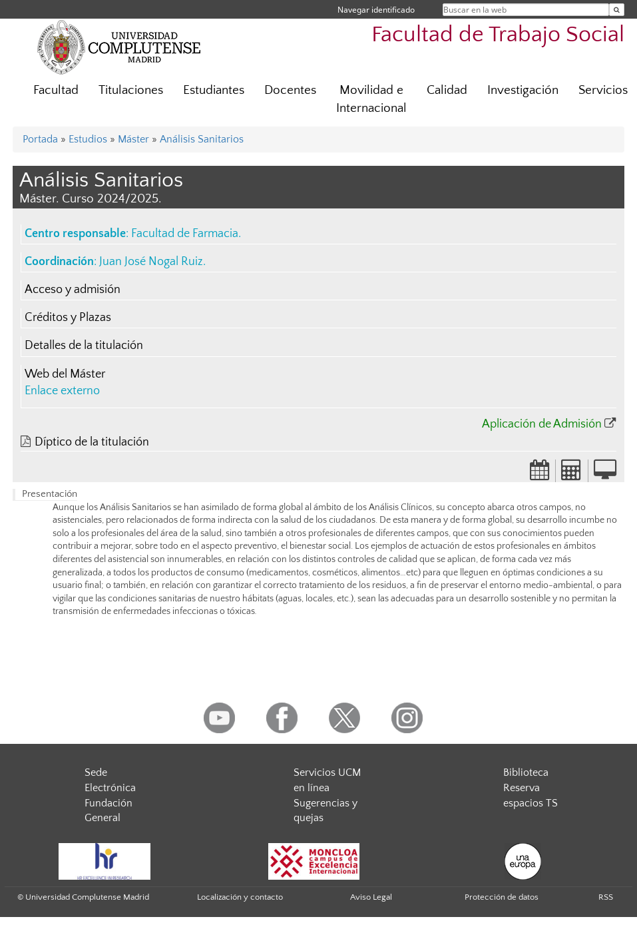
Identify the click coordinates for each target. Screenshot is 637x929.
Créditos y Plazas (68, 317)
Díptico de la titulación (92, 442)
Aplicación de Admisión (542, 424)
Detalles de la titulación (84, 345)
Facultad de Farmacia (184, 233)
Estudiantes (213, 90)
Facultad (56, 90)
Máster (133, 139)
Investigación (522, 90)
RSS (605, 897)
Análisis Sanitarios (202, 139)
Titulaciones (131, 90)
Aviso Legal (371, 897)
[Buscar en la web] (616, 9)
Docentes (290, 90)
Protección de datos (501, 897)
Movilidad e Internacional (371, 99)
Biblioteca (525, 772)
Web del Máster (65, 374)
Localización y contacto (240, 897)
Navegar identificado (376, 9)
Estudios (88, 139)
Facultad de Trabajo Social (497, 35)
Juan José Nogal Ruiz (151, 261)
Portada (40, 139)
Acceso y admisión (72, 289)
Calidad (447, 90)
